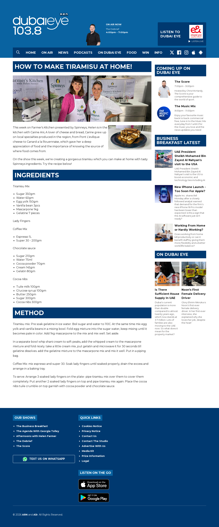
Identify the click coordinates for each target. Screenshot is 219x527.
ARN (25, 514)
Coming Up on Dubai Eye (173, 70)
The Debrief (24, 441)
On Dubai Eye (109, 53)
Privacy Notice (91, 431)
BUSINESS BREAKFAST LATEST (178, 140)
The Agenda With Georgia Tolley (37, 431)
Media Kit (88, 451)
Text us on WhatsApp (44, 459)
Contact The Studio (95, 441)
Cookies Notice (92, 426)
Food (132, 53)
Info (158, 53)
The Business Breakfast (32, 426)
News (63, 53)
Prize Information (93, 456)
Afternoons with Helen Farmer (36, 436)
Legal (85, 461)
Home (31, 53)
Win (145, 53)
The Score (23, 446)
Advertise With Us (93, 446)
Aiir (35, 514)
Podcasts (83, 53)
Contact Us (89, 436)
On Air (47, 53)
